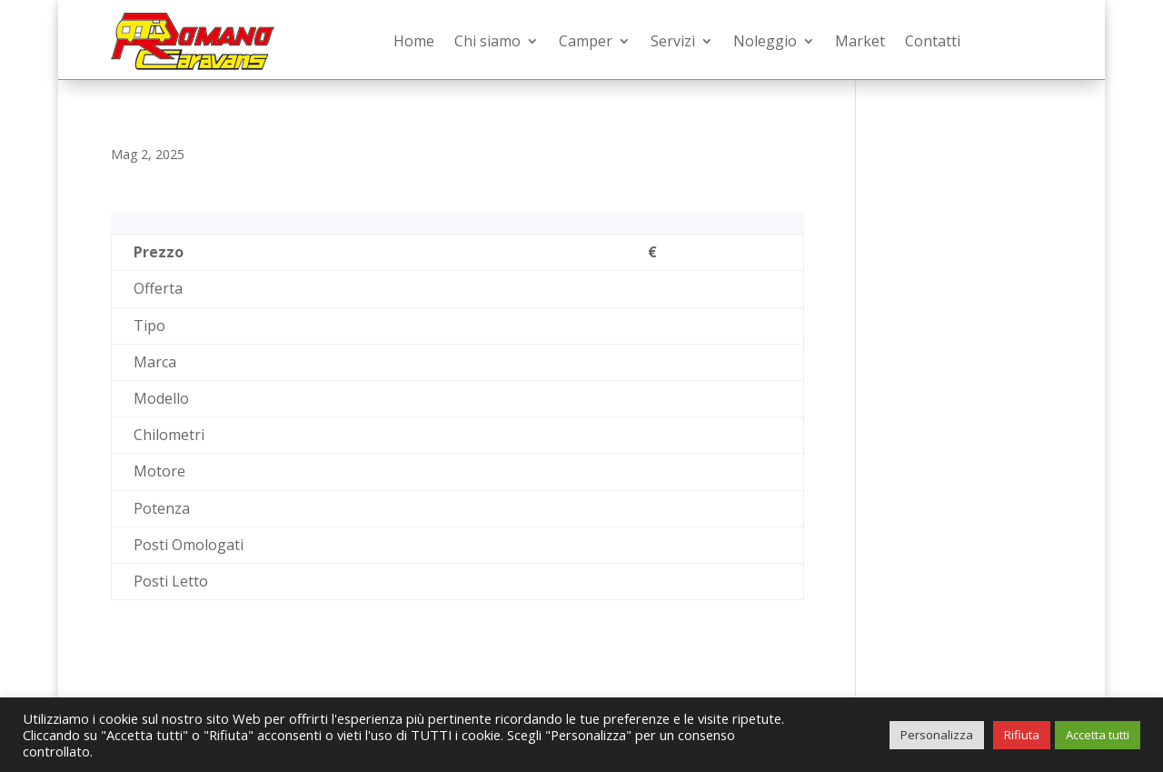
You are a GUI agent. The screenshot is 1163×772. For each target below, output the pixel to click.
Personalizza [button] (936, 735)
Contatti (932, 41)
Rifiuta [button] (1021, 735)
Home (413, 41)
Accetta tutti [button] (1097, 735)
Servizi (673, 41)
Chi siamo (487, 41)
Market (860, 41)
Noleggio (765, 41)
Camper (585, 41)
